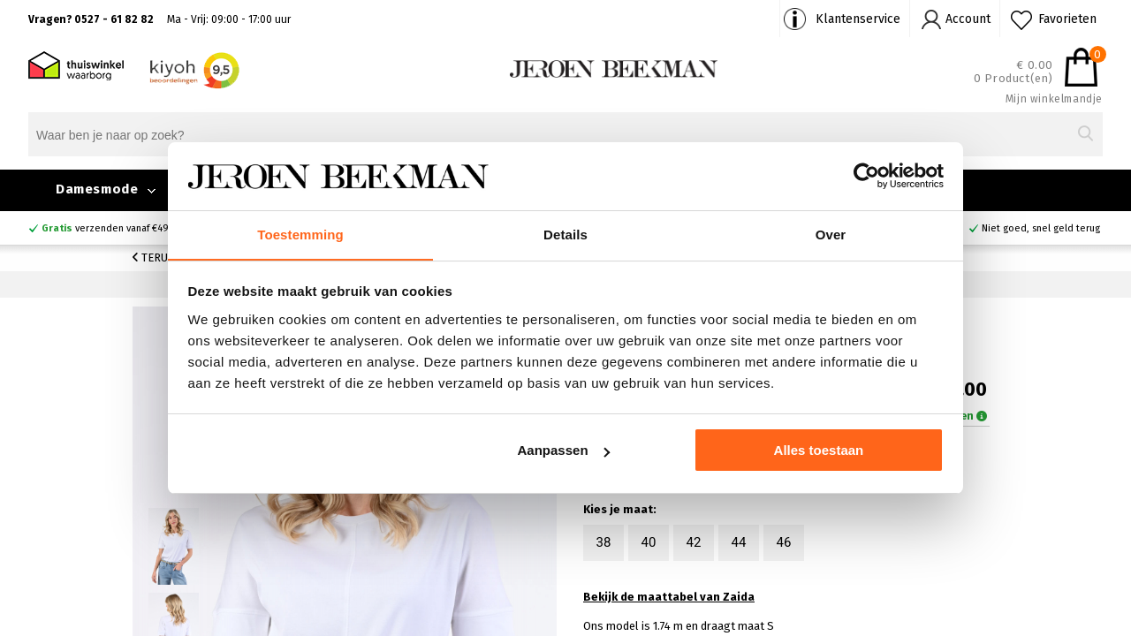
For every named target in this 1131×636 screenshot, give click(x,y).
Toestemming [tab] (300, 233)
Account (968, 18)
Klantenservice (858, 18)
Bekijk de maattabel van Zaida (669, 598)
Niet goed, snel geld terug (1041, 228)
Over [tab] (831, 233)
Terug (154, 257)
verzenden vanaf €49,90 (112, 228)
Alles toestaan (819, 450)
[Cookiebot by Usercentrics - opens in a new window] (866, 176)
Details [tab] (565, 233)
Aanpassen (564, 450)
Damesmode (97, 189)
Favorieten (1067, 18)
